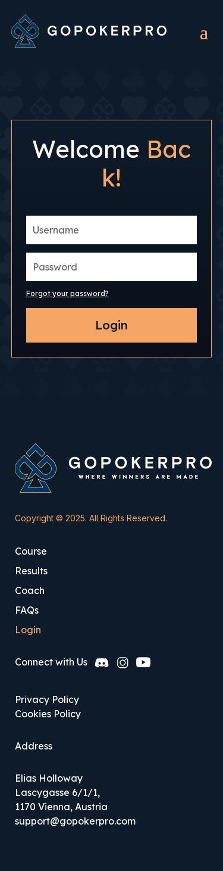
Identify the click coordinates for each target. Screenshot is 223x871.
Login (111, 325)
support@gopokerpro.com (75, 821)
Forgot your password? (67, 293)
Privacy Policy (47, 699)
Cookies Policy (48, 714)
